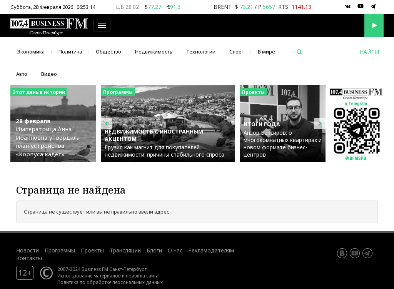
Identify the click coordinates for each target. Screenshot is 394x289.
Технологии (200, 51)
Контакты (29, 258)
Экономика (31, 51)
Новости (27, 250)
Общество (108, 51)
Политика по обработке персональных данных (110, 282)
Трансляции (125, 250)
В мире (266, 51)
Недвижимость (153, 51)
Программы (60, 250)
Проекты (92, 250)
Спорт (236, 51)
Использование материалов (89, 275)
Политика (70, 51)
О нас (175, 250)
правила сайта (142, 275)
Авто (21, 74)
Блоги (154, 250)
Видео (49, 74)
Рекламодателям (211, 250)
